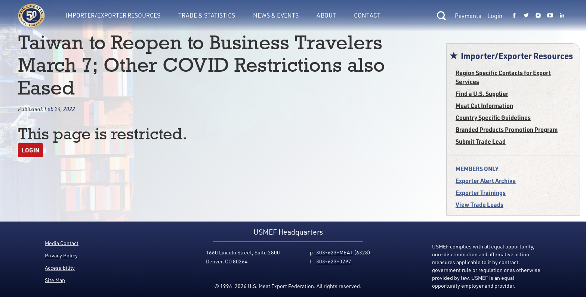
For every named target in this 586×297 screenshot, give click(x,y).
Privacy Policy (61, 255)
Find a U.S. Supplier (482, 94)
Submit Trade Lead (481, 141)
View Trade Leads (479, 204)
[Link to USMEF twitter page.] (526, 15)
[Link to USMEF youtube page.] (550, 15)
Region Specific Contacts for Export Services (503, 77)
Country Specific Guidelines (493, 117)
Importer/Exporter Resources (113, 15)
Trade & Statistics (206, 15)
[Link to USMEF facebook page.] (514, 15)
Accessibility (60, 267)
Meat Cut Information (484, 105)
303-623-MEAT (334, 252)
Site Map (55, 280)
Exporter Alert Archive (486, 181)
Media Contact (61, 243)
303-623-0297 (333, 261)
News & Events (276, 15)
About (326, 15)
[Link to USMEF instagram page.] (538, 15)
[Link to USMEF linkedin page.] (562, 15)
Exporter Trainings (481, 193)
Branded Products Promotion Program (507, 129)
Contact (367, 15)
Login (494, 15)
